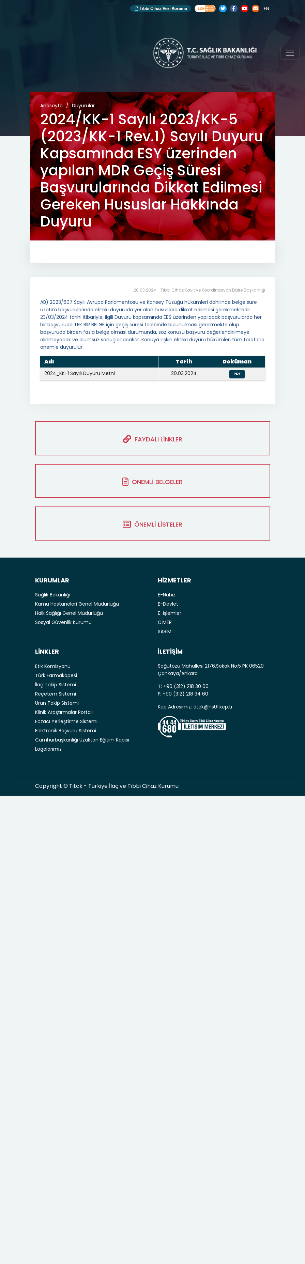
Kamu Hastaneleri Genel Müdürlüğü (77, 603)
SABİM (164, 631)
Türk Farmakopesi (56, 675)
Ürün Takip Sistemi (57, 703)
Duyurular (83, 105)
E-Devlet (168, 603)
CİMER (165, 622)
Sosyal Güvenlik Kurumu (63, 622)
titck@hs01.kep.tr (213, 706)
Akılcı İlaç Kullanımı (205, 8)
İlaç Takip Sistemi (55, 684)
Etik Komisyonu (53, 666)
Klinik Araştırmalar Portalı (64, 712)
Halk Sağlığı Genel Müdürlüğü (69, 613)
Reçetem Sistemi (55, 693)
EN (266, 8)
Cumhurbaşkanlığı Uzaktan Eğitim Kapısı (82, 739)
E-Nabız (167, 594)
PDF (237, 373)
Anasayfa (51, 105)
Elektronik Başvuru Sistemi (65, 730)
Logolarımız (48, 749)
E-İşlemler (169, 613)
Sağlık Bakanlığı (52, 594)
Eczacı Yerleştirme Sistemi (66, 721)
